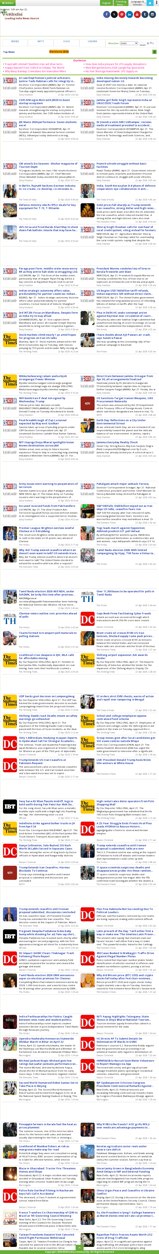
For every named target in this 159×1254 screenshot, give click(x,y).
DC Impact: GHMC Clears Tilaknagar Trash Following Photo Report (46, 954)
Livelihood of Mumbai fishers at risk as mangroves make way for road (44, 1148)
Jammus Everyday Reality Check (117, 442)
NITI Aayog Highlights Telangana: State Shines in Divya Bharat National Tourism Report (123, 1018)
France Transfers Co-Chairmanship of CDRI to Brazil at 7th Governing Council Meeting (48, 1214)
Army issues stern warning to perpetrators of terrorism (48, 485)
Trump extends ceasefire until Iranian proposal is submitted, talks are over (121, 847)
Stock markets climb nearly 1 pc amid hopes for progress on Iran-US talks (47, 336)
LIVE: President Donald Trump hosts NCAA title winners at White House (124, 761)
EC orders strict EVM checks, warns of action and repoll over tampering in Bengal (125, 698)
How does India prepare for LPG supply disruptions (116, 64)
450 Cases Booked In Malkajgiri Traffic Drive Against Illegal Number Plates (125, 954)
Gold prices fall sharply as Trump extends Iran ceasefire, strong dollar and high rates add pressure (125, 206)
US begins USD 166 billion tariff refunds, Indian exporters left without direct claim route (124, 292)
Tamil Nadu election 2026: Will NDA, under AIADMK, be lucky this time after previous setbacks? (46, 593)
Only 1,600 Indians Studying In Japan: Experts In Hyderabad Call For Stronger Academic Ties (48, 739)
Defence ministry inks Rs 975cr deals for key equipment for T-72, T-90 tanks (47, 206)
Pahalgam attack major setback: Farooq (123, 483)
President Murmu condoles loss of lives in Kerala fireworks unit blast (124, 270)
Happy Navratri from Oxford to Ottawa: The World (34, 67)
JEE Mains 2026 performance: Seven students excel (48, 123)
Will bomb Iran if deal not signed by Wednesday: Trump (42, 399)
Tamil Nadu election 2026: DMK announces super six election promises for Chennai (46, 977)
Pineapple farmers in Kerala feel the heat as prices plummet (48, 1126)
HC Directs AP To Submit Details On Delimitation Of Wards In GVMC (119, 1040)
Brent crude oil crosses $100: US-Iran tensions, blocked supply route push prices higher (124, 634)
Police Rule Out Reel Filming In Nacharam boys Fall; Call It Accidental (46, 1192)
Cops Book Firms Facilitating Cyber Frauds (124, 613)
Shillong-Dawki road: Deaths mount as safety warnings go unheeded (48, 717)
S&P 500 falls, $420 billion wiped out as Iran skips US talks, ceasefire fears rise (125, 507)
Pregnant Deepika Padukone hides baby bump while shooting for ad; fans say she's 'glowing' (46, 932)
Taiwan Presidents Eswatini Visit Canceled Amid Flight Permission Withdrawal (46, 1236)
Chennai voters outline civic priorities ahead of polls (48, 615)
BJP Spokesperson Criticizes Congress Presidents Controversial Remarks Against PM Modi (124, 1084)
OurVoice (79, 60)
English (106, 2)
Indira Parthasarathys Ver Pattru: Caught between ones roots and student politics (45, 1018)
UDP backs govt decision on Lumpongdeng (47, 696)
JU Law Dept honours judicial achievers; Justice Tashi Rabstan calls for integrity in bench (46, 79)
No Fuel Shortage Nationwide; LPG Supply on (112, 71)
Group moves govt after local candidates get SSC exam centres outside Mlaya (126, 739)
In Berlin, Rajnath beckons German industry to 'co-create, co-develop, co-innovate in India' (47, 187)
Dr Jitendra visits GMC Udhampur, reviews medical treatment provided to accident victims (124, 123)
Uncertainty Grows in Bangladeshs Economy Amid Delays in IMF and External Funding (125, 1170)
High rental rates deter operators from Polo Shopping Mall (125, 803)
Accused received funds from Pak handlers (47, 505)
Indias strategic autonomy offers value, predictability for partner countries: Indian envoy (47, 292)
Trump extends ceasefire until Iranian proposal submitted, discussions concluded (47, 910)
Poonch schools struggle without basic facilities (122, 165)
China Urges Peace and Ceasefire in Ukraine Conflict (125, 1192)
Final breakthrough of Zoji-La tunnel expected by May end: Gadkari (43, 422)
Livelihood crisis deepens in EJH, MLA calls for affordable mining (46, 656)
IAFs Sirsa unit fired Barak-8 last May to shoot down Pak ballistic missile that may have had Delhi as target (48, 228)
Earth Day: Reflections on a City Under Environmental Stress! (121, 422)
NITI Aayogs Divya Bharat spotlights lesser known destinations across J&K (46, 444)
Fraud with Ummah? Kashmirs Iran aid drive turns (33, 64)
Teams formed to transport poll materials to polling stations (48, 634)
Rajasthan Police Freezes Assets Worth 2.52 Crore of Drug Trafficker (124, 1236)
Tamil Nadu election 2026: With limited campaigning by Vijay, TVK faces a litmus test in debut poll (126, 551)
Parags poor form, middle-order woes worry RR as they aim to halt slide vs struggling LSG (48, 270)
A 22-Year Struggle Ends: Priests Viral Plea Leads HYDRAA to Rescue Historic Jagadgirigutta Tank (124, 825)
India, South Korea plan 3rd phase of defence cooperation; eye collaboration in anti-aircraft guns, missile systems (126, 187)
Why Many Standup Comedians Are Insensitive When (35, 71)
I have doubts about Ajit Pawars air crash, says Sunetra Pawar (124, 336)
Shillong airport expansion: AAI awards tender (122, 656)
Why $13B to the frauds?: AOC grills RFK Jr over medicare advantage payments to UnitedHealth (123, 1126)
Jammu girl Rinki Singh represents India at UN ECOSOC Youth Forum (124, 101)
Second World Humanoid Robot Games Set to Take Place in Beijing (48, 1084)
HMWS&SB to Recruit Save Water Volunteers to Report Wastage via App (125, 1062)
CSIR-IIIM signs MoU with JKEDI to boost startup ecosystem (44, 101)
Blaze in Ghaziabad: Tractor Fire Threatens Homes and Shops (47, 1170)
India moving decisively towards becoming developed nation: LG (125, 79)
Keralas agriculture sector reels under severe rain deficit (122, 1148)
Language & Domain (138, 3)
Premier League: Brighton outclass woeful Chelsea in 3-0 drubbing (46, 529)
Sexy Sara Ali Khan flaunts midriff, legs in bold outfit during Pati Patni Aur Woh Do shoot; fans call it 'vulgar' (46, 803)
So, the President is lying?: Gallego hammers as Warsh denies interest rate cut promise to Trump (126, 1214)
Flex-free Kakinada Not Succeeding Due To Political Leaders (125, 910)
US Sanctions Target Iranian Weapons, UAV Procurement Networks (125, 399)
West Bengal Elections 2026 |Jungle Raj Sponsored (115, 67)
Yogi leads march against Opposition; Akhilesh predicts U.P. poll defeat (121, 529)
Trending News (121, 3)
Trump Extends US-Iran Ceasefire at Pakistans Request (42, 761)
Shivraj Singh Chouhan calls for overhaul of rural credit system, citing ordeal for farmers (126, 228)
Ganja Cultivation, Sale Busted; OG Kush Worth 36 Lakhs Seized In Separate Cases (45, 847)
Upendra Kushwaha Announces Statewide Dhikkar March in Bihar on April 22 (46, 1040)
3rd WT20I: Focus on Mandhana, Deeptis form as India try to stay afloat (48, 314)
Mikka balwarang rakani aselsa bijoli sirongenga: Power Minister (43, 377)
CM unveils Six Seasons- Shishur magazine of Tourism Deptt (48, 165)
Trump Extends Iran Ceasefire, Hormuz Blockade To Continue (44, 869)
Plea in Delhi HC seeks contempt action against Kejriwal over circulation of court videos (123, 314)
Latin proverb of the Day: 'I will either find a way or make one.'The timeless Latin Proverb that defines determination (126, 932)
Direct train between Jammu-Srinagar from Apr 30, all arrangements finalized (125, 377)
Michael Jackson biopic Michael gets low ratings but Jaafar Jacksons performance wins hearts (48, 1062)
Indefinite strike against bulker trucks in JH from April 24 (47, 825)
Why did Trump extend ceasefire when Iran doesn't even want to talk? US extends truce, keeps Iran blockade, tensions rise (48, 551)
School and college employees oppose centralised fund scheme (122, 717)
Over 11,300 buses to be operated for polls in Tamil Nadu (125, 593)
